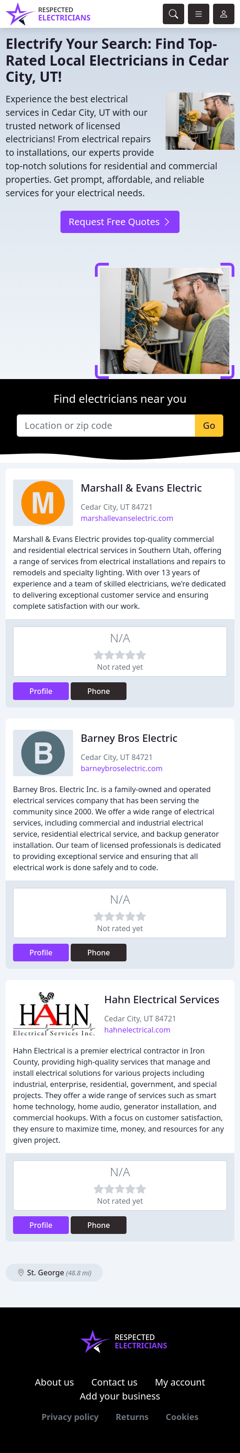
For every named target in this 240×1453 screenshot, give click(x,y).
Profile (41, 691)
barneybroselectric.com (121, 768)
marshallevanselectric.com (126, 518)
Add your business (120, 1396)
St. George (54, 1272)
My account (180, 1382)
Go (209, 425)
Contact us (114, 1382)
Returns (132, 1416)
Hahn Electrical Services (162, 999)
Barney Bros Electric (128, 738)
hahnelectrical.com (137, 1030)
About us (54, 1382)
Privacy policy (70, 1416)
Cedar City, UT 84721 (116, 507)
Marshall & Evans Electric (141, 487)
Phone (98, 691)
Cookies (182, 1416)
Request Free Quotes (119, 221)
